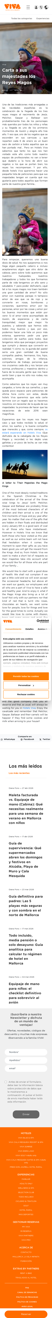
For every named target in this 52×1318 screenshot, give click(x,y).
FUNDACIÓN (26, 1261)
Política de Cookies (27, 1302)
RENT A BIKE (26, 1273)
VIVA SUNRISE (26, 1147)
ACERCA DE (26, 1248)
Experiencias (42, 19)
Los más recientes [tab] (19, 773)
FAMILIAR (26, 1179)
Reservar (26, 1314)
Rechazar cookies (26, 694)
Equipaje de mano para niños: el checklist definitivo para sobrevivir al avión (25, 993)
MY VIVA (26, 1227)
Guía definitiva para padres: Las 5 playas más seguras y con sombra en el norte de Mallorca (26, 906)
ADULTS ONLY (26, 1184)
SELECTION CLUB (26, 1192)
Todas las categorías (21, 19)
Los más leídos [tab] (25, 766)
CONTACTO (26, 1252)
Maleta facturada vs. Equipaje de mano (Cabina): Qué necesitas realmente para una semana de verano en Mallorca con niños (26, 809)
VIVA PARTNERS (26, 1236)
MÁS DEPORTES (26, 1215)
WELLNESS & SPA (26, 1188)
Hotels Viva (29, 708)
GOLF (26, 1206)
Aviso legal (27, 1306)
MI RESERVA (26, 1231)
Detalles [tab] (30, 629)
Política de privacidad (27, 1297)
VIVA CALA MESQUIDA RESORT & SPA (26, 1142)
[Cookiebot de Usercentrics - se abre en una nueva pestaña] (37, 621)
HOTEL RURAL (26, 1210)
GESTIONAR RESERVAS (26, 1222)
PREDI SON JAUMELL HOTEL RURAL (26, 1167)
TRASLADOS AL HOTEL (26, 1278)
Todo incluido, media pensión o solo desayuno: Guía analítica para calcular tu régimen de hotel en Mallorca (26, 949)
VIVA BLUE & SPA (26, 1138)
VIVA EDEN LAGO (26, 1151)
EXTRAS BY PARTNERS (26, 1269)
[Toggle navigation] (28, 7)
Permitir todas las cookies (26, 676)
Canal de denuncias (27, 1292)
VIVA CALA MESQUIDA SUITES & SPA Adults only (26, 1161)
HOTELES (26, 1133)
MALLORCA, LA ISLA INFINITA (26, 1257)
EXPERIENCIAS (26, 1175)
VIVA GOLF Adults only (26, 1155)
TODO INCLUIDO (26, 1197)
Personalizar (26, 685)
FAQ (27, 1288)
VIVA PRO (26, 1240)
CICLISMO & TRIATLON (26, 1201)
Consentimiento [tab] (13, 629)
